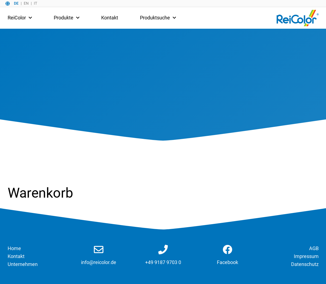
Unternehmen (23, 264)
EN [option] (26, 3)
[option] (26, 3)
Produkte (66, 18)
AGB (314, 248)
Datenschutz (305, 264)
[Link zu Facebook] (227, 250)
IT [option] (35, 3)
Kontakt (109, 18)
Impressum (306, 256)
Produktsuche (158, 18)
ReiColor (20, 18)
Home (14, 248)
